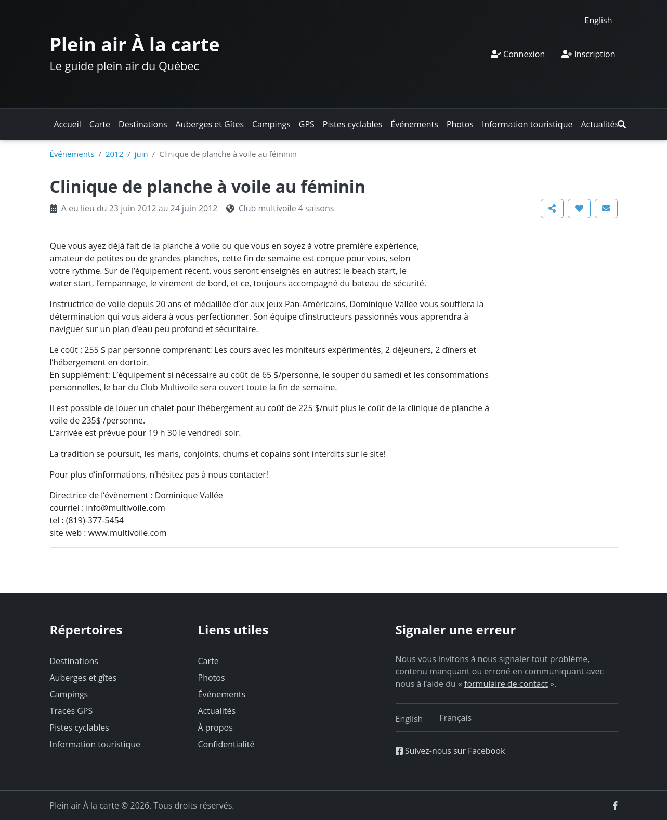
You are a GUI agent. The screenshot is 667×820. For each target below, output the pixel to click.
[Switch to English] (599, 20)
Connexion (518, 54)
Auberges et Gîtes (210, 124)
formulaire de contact (506, 684)
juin (141, 154)
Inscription (588, 54)
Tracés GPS (71, 711)
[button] (622, 124)
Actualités (600, 124)
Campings (271, 124)
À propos (215, 727)
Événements (414, 124)
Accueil (67, 124)
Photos (460, 124)
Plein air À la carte (135, 44)
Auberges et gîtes (83, 677)
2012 (114, 154)
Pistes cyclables (352, 124)
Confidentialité (226, 744)
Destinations (143, 124)
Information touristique (527, 124)
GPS (307, 124)
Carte (99, 124)
